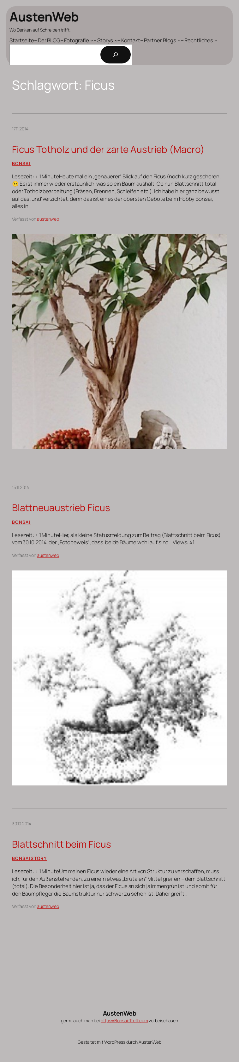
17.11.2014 (20, 129)
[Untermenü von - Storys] (105, 40)
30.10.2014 (21, 823)
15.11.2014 (20, 487)
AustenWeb (44, 16)
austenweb (48, 219)
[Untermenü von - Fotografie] (76, 40)
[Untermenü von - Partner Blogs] (160, 40)
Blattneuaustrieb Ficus (61, 507)
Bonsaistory (29, 858)
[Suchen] (115, 54)
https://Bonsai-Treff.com (124, 1020)
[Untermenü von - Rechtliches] (199, 40)
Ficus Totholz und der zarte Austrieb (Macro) (108, 149)
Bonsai (21, 163)
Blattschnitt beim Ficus (61, 844)
